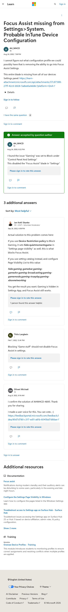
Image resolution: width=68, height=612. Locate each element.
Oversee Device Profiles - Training (20, 544)
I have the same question (15, 115)
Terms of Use (38, 598)
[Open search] (55, 4)
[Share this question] (61, 15)
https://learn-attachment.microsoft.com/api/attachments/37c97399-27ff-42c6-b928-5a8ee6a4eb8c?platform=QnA (33, 82)
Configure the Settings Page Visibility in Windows (27, 497)
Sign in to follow (11, 99)
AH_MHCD (15, 48)
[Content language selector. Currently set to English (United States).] (20, 579)
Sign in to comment (13, 123)
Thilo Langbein (21, 334)
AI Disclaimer (12, 594)
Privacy (23, 598)
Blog (43, 594)
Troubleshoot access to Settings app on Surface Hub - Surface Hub (33, 511)
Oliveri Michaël (21, 389)
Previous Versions (30, 594)
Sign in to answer (12, 455)
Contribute (11, 598)
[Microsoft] (34, 4)
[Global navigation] (3, 4)
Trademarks (33, 602)
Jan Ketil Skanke (21, 222)
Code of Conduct (14, 602)
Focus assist (9, 481)
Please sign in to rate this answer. (25, 170)
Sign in (62, 4)
